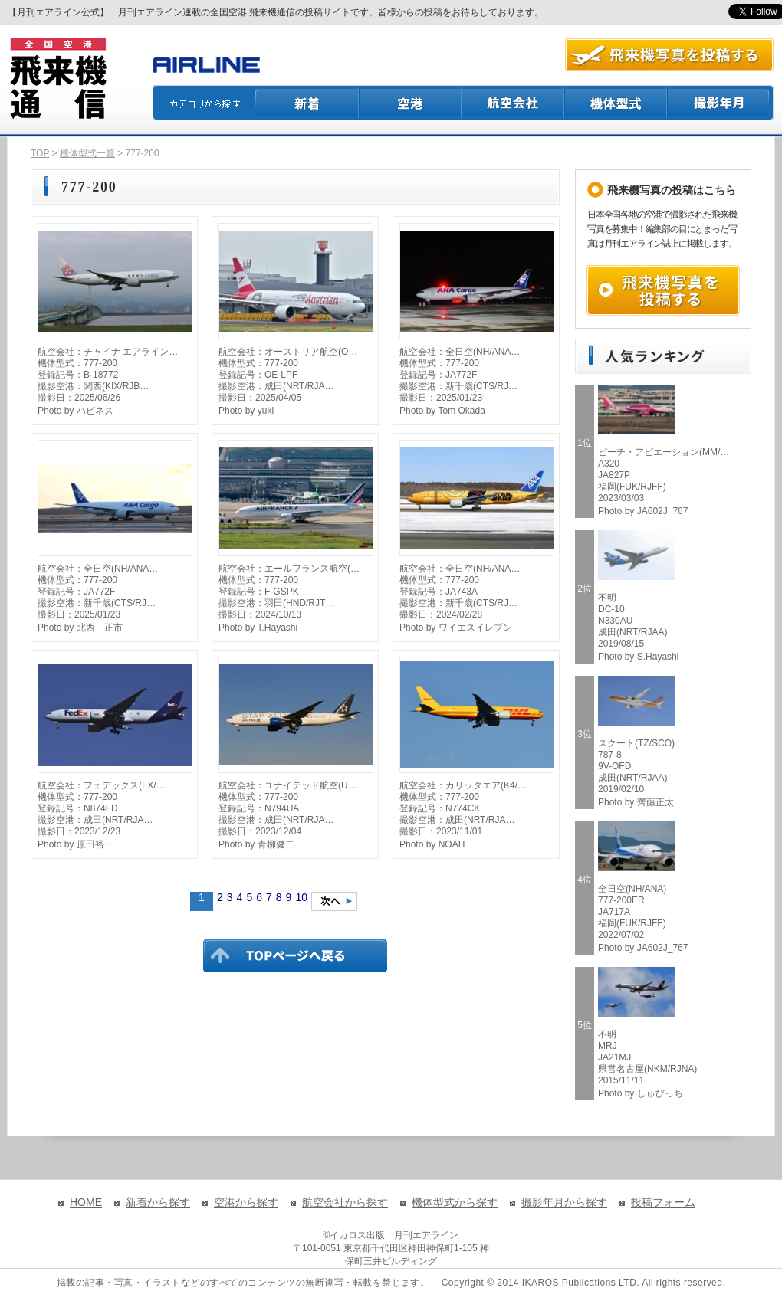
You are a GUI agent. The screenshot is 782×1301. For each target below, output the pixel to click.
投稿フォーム (663, 1202)
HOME (86, 1202)
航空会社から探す (345, 1202)
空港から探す (246, 1202)
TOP (40, 153)
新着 (307, 102)
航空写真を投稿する (669, 54)
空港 (411, 102)
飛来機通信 (57, 79)
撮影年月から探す (564, 1202)
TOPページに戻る (295, 955)
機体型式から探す (455, 1202)
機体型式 (616, 102)
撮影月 (721, 102)
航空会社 (513, 102)
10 (301, 897)
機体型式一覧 (87, 153)
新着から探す (158, 1202)
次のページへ (334, 901)
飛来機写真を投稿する (663, 290)
